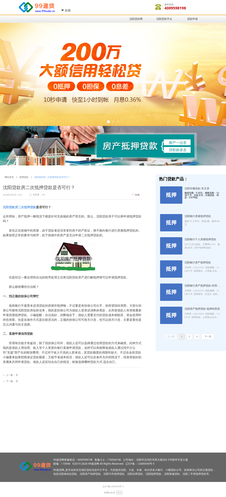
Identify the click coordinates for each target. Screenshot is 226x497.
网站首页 (9, 177)
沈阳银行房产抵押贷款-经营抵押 (202, 286)
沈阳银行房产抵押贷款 (198, 262)
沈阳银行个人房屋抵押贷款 (200, 239)
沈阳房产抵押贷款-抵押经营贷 (202, 308)
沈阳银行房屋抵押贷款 (198, 216)
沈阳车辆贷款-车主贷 (197, 188)
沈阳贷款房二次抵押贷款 (19, 207)
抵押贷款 (23, 177)
